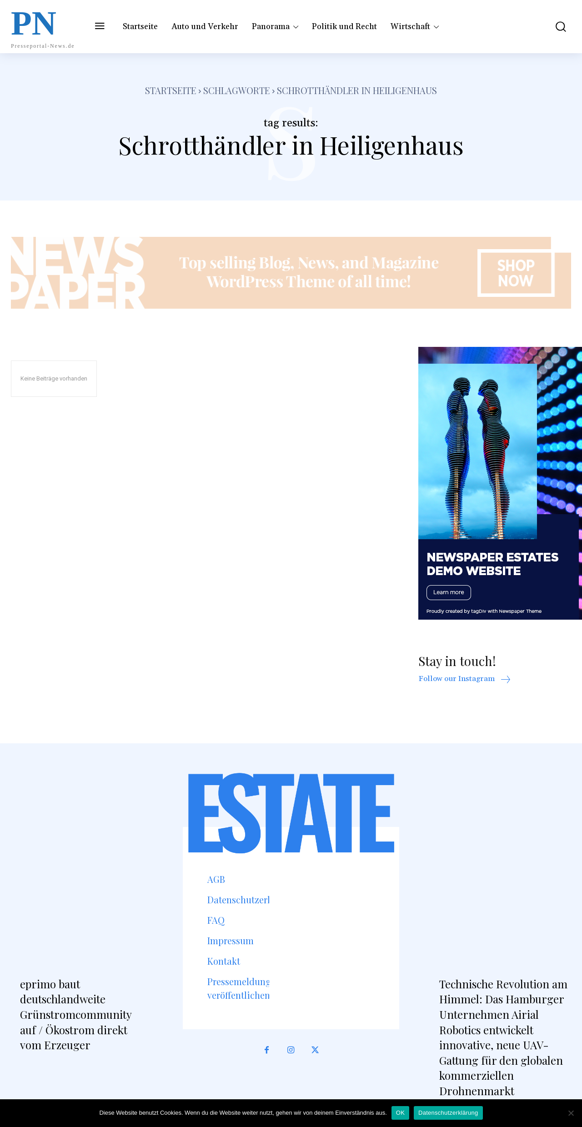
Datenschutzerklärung (448, 1112)
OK (400, 1112)
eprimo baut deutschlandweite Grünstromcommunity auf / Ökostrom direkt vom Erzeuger (76, 1015)
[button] (556, 26)
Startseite (170, 90)
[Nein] (570, 1112)
